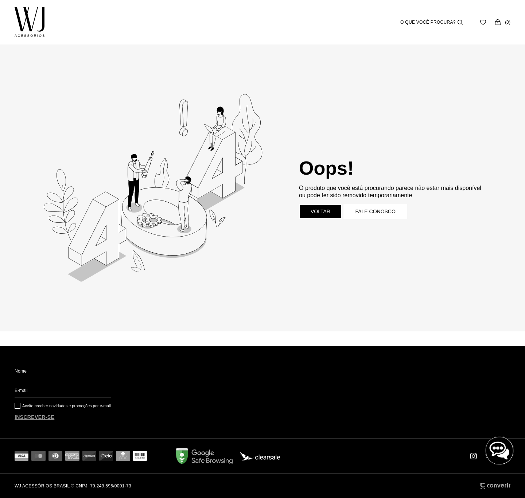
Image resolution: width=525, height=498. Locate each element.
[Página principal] (29, 22)
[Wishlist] (483, 22)
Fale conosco (375, 211)
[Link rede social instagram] (474, 456)
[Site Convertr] (494, 486)
